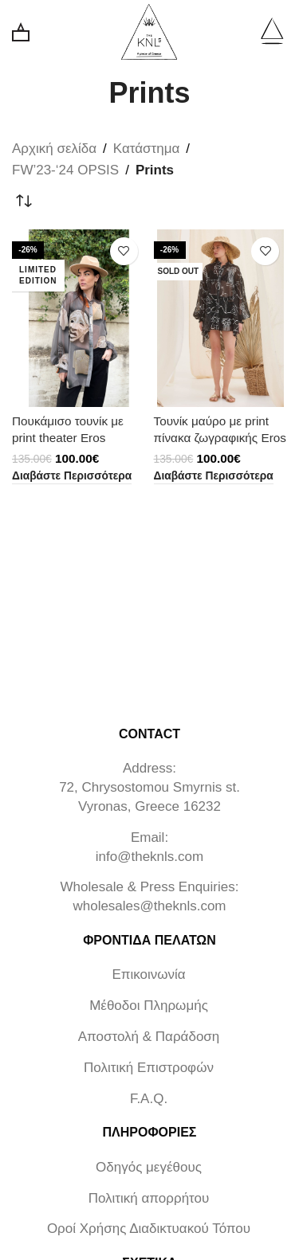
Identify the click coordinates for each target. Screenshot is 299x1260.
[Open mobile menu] (272, 32)
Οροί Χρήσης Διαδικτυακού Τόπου (148, 1228)
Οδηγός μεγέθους (149, 1167)
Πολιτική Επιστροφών (149, 1067)
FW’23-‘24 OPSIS (65, 170)
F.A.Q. (148, 1098)
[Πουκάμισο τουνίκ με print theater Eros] (79, 318)
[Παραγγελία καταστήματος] (24, 201)
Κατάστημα (146, 148)
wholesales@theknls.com (149, 906)
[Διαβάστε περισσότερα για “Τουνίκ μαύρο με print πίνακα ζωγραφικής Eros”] (213, 477)
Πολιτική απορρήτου (149, 1198)
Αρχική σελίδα (54, 148)
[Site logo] (149, 30)
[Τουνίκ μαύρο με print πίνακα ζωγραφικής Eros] (221, 318)
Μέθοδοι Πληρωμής (148, 1005)
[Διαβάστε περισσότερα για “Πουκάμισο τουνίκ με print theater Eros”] (72, 477)
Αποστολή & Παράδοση (149, 1036)
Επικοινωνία (148, 974)
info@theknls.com (149, 856)
